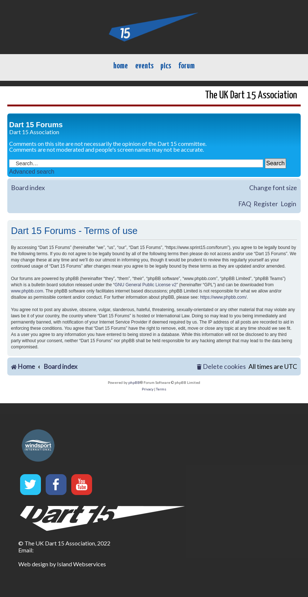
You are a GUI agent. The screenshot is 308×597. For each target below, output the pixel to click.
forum (186, 66)
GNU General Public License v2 (145, 284)
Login (288, 204)
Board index (28, 188)
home (120, 66)
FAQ (244, 204)
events (144, 66)
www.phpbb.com (27, 291)
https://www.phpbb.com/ (223, 297)
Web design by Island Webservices (62, 563)
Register (266, 204)
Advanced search (31, 172)
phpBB (134, 382)
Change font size (273, 188)
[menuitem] (221, 367)
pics (165, 66)
